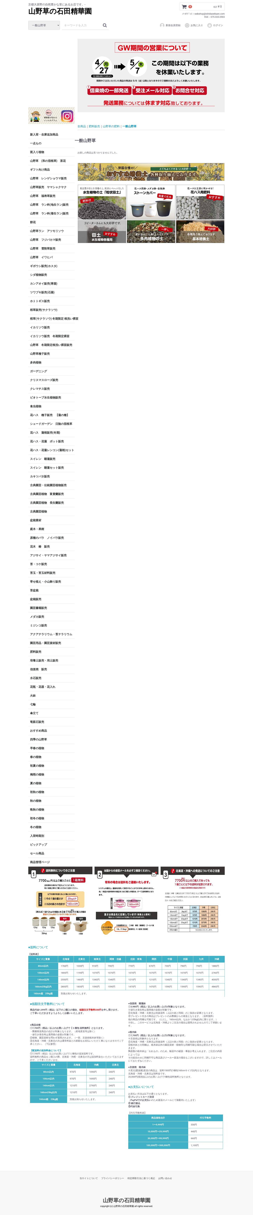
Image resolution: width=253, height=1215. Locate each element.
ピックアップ (38, 844)
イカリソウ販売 (40, 327)
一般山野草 (129, 126)
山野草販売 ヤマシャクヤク (48, 187)
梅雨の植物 (37, 774)
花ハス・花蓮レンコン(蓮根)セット (52, 450)
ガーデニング (40, 371)
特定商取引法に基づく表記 (141, 1178)
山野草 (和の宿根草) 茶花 (48, 161)
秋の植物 (35, 800)
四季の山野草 (38, 739)
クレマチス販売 (40, 388)
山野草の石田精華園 (60, 11)
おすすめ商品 (38, 730)
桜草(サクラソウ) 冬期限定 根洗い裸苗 (52, 318)
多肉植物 (35, 362)
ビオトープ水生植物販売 (45, 397)
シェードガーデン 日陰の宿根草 (51, 424)
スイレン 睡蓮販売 (42, 459)
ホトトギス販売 (40, 301)
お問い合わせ (165, 1178)
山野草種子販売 (40, 353)
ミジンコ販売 (38, 625)
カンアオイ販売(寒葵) (43, 283)
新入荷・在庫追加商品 (44, 134)
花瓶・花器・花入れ (42, 686)
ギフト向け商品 (40, 169)
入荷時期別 (37, 836)
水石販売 (35, 678)
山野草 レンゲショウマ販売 (48, 178)
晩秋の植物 (37, 809)
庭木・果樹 (37, 529)
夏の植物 (35, 783)
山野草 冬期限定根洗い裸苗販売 (51, 345)
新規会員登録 (170, 25)
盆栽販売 (35, 599)
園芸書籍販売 (38, 608)
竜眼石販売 (37, 722)
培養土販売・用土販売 (44, 660)
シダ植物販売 (38, 274)
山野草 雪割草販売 (42, 248)
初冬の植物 (37, 818)
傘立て (34, 713)
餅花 (33, 222)
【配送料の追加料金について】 (46, 1050)
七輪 (33, 704)
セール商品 (37, 853)
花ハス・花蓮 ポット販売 (47, 441)
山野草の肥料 (111, 126)
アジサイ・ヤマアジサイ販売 (48, 555)
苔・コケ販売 (38, 564)
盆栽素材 (35, 520)
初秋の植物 (37, 792)
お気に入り (193, 25)
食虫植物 (35, 406)
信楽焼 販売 (38, 669)
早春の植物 (37, 748)
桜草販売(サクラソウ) (43, 310)
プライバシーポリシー (112, 1178)
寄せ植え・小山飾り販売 (45, 581)
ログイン (215, 25)
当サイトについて (89, 1178)
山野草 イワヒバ (41, 257)
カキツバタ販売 (40, 476)
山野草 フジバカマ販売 (45, 239)
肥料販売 (35, 651)
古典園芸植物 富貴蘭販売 (47, 494)
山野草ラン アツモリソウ (47, 231)
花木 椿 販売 (40, 546)
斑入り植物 (37, 152)
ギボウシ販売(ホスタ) (43, 266)
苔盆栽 (34, 590)
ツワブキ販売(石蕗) (42, 292)
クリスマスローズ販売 (44, 380)
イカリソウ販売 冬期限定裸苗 (49, 336)
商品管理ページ (40, 862)
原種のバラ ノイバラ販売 (47, 537)
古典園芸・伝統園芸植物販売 (48, 485)
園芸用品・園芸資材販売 (45, 643)
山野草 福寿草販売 (42, 196)
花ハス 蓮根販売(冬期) (45, 432)
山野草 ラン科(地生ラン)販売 (49, 204)
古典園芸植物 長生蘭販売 (47, 502)
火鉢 (33, 695)
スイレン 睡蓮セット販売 (47, 467)
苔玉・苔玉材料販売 (42, 573)
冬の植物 (35, 827)
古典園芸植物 (38, 511)
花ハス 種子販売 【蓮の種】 (49, 415)
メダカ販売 (37, 616)
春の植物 (35, 757)
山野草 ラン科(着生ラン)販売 (49, 213)
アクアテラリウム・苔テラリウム (51, 634)
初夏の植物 (37, 765)
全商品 (81, 126)
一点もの (35, 143)
